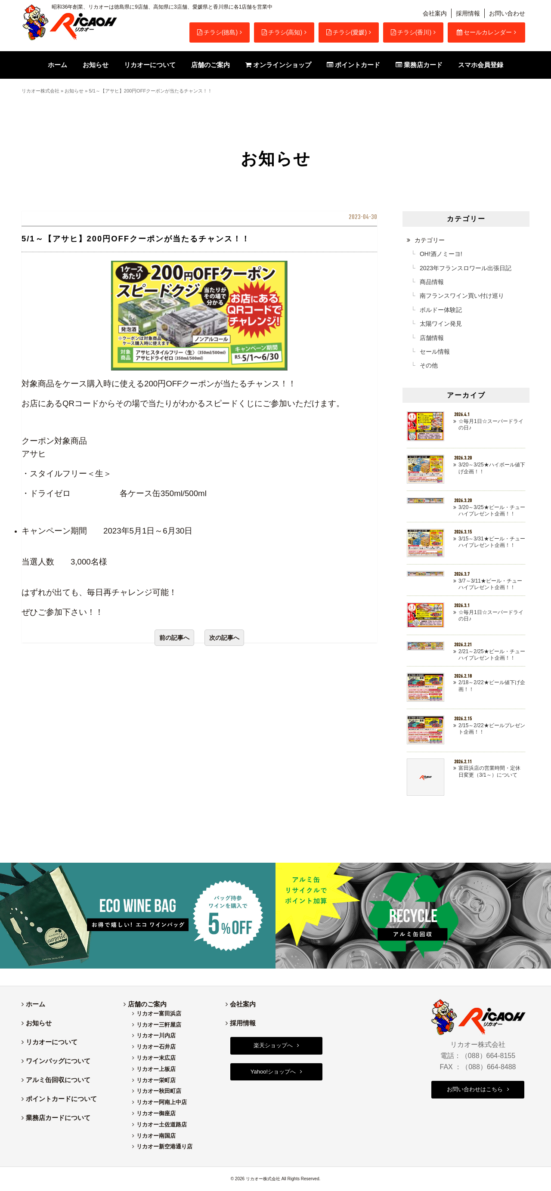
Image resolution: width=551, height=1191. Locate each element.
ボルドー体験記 (441, 309)
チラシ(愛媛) (346, 32)
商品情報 (432, 281)
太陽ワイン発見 (441, 323)
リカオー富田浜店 (158, 1013)
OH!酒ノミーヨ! (441, 253)
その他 (429, 365)
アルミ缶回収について (58, 1079)
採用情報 (468, 13)
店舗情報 (432, 337)
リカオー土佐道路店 (161, 1124)
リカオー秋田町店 (158, 1091)
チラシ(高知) (282, 32)
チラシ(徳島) (217, 32)
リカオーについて (51, 1042)
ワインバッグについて (58, 1060)
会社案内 (435, 13)
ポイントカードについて (61, 1098)
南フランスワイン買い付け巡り (462, 295)
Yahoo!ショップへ (273, 1071)
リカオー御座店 (156, 1113)
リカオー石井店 (156, 1046)
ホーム (35, 1004)
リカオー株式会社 (40, 90)
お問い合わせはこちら (475, 1089)
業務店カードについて (58, 1117)
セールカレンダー (484, 32)
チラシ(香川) (411, 32)
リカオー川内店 (156, 1035)
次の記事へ (224, 637)
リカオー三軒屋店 (158, 1024)
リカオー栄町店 (156, 1080)
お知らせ (74, 90)
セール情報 (435, 351)
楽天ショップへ (273, 1045)
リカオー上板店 (156, 1069)
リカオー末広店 (156, 1058)
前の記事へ (174, 637)
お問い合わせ (507, 13)
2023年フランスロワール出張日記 (465, 268)
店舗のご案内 (147, 1004)
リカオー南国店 (156, 1135)
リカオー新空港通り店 (164, 1146)
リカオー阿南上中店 (161, 1102)
